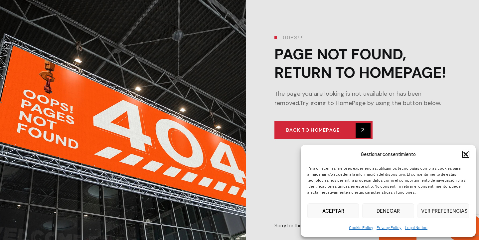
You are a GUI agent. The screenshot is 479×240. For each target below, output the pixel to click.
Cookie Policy (361, 227)
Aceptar (333, 211)
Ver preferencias (444, 211)
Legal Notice (416, 227)
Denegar (388, 211)
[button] (465, 154)
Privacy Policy (389, 227)
